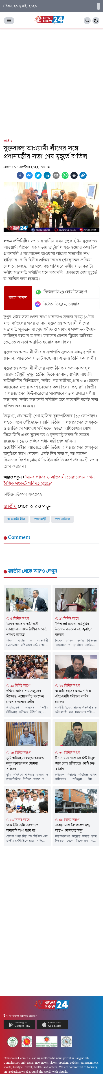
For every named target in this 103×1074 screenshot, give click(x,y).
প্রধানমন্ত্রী (40, 519)
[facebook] (20, 175)
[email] (56, 175)
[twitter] (38, 175)
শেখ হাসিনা (62, 519)
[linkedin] (47, 175)
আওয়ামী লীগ (16, 519)
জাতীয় (8, 141)
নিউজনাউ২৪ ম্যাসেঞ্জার (57, 304)
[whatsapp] (65, 175)
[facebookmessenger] (29, 175)
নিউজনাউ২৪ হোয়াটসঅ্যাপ (61, 292)
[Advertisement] (51, 82)
